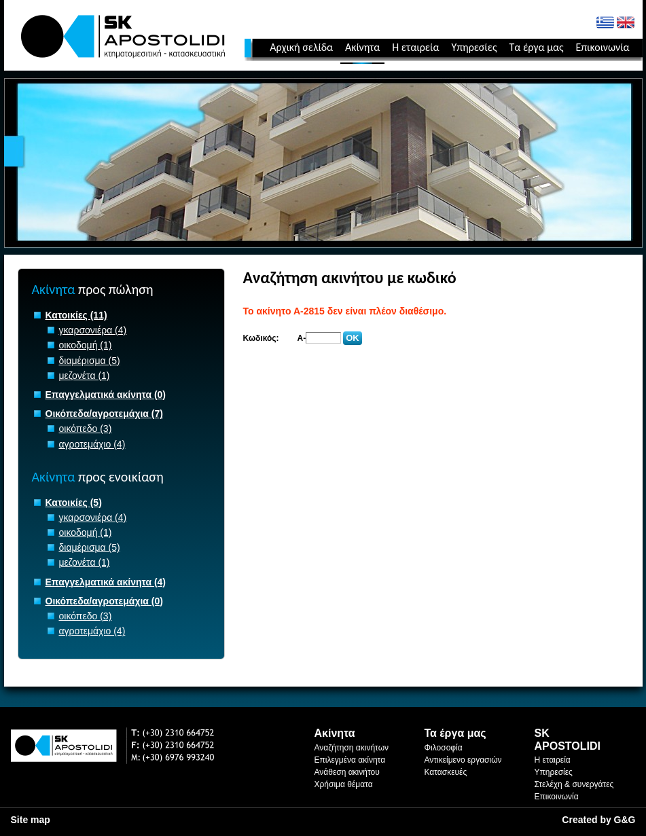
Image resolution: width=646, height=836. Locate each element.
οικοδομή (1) (85, 345)
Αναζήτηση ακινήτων (352, 747)
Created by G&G (598, 819)
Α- (302, 338)
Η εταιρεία (415, 47)
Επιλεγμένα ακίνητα (350, 760)
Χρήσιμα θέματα (344, 784)
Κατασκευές (446, 772)
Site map (30, 819)
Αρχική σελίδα (301, 47)
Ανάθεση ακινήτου (347, 772)
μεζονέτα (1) (84, 375)
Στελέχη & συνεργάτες (574, 784)
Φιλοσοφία (444, 747)
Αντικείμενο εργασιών (463, 760)
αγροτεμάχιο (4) (92, 444)
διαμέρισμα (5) (89, 360)
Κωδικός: (261, 338)
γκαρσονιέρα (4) (93, 330)
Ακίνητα (362, 47)
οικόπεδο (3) (85, 428)
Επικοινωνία (602, 47)
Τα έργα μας (536, 47)
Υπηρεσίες (474, 47)
